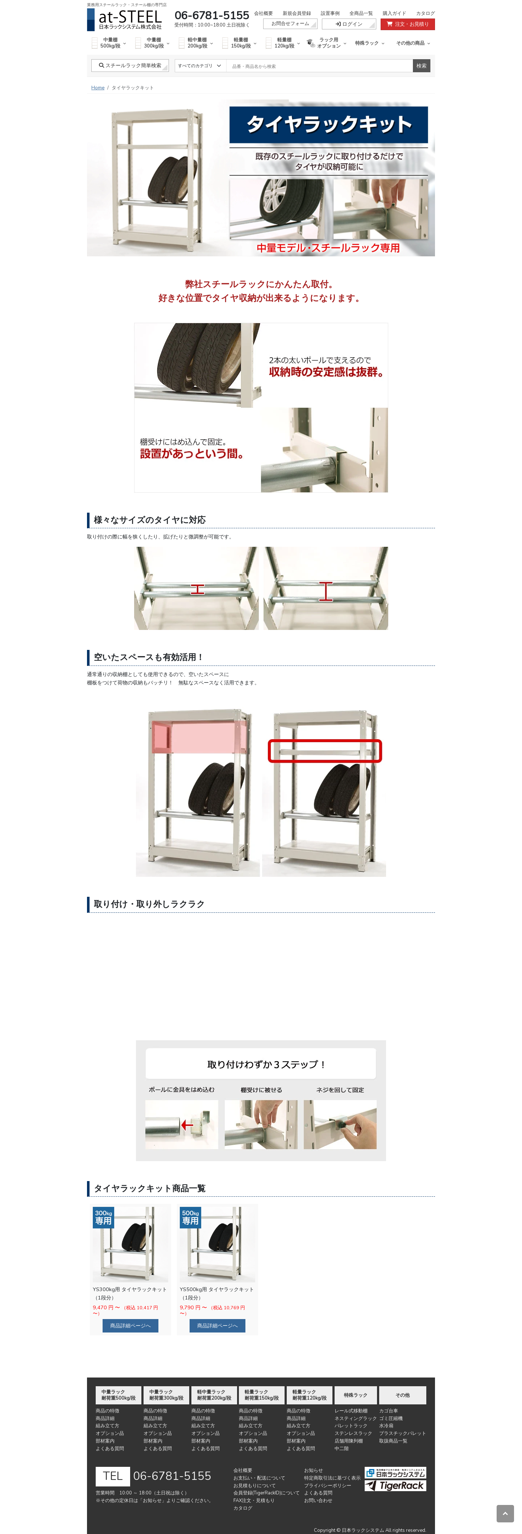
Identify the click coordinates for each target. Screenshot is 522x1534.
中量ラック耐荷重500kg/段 (119, 1395)
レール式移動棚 (351, 1411)
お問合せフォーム (290, 23)
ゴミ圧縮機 (391, 1418)
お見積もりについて (254, 1485)
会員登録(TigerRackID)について (266, 1493)
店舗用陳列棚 (349, 1441)
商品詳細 (105, 1418)
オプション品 (110, 1433)
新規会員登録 (297, 13)
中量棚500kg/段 (109, 43)
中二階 (342, 1448)
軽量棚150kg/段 (239, 43)
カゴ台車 (388, 1411)
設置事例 (330, 13)
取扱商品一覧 (393, 1441)
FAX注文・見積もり (254, 1500)
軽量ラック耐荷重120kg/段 (310, 1395)
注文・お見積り (408, 24)
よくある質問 (110, 1448)
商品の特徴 (107, 1411)
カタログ (425, 13)
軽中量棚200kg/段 (196, 43)
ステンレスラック (353, 1433)
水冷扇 (386, 1426)
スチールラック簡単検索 (130, 65)
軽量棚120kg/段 (283, 43)
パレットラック (351, 1426)
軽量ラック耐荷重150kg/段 (262, 1395)
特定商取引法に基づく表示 (332, 1478)
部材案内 (105, 1441)
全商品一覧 (361, 13)
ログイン (349, 24)
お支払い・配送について (259, 1478)
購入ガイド (394, 13)
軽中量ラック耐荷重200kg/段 (214, 1395)
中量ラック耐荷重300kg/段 (166, 1395)
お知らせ (313, 1470)
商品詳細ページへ (130, 1325)
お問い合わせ (318, 1500)
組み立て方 (107, 1426)
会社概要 (263, 13)
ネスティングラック (356, 1418)
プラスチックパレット (402, 1433)
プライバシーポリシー (327, 1485)
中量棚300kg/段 (152, 43)
